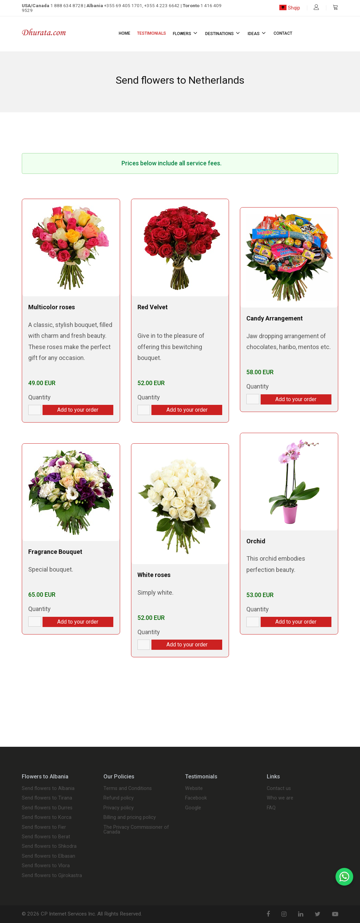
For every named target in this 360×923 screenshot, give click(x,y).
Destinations (223, 33)
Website (194, 788)
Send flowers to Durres (47, 808)
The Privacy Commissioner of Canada (136, 830)
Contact (283, 33)
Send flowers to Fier (44, 827)
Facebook (196, 798)
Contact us (279, 788)
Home (124, 33)
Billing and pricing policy (129, 817)
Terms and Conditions (127, 788)
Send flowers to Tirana (47, 798)
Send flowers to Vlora (46, 865)
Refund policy (118, 798)
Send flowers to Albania (48, 788)
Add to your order (77, 410)
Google (193, 808)
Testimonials (151, 33)
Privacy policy (118, 808)
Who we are (280, 798)
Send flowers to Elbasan (48, 856)
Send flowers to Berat (46, 837)
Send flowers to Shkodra (49, 846)
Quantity (39, 397)
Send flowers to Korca (46, 817)
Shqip (289, 8)
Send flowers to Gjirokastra (52, 875)
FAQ (271, 808)
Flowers (185, 33)
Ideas (257, 33)
